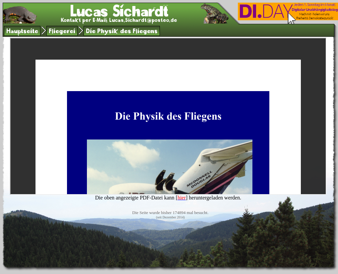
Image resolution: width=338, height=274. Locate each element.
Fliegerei (62, 32)
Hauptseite (22, 32)
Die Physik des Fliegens (122, 32)
